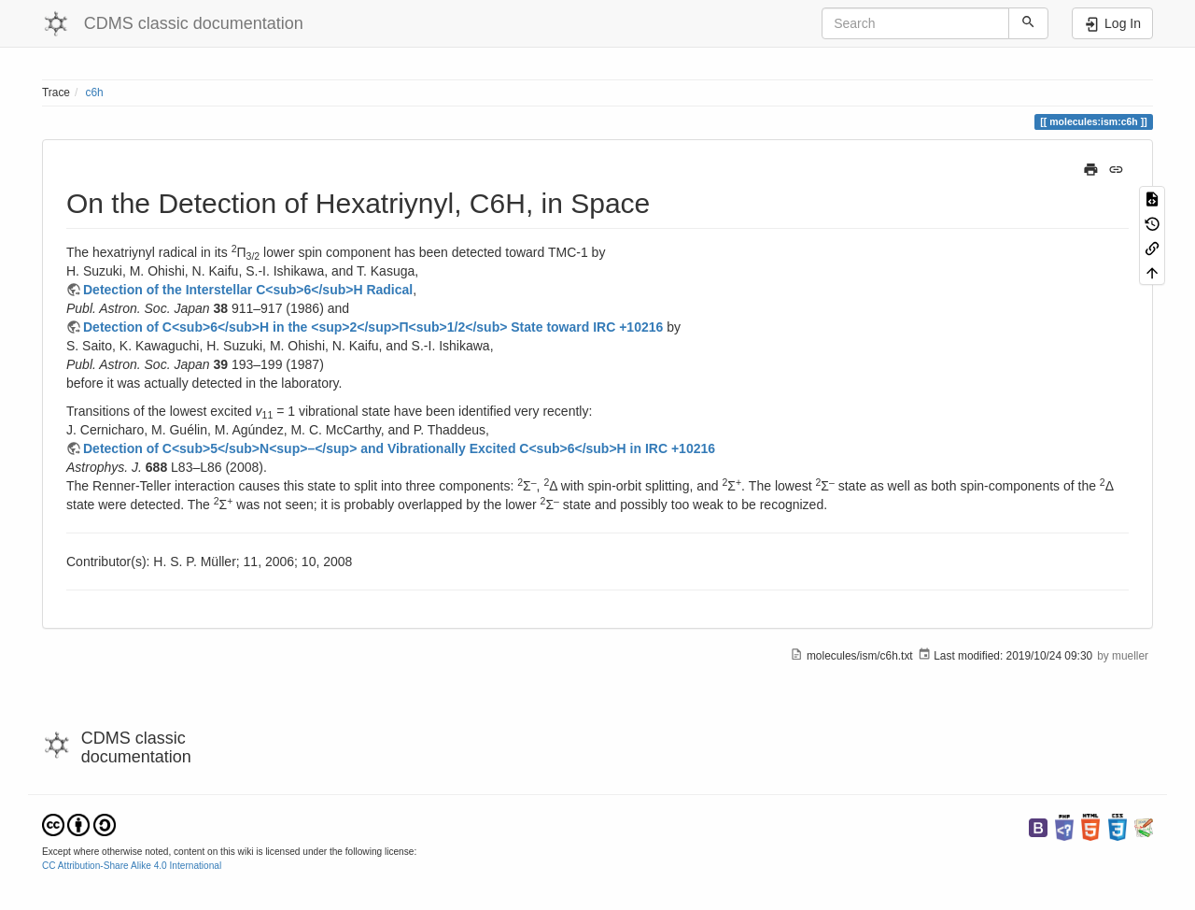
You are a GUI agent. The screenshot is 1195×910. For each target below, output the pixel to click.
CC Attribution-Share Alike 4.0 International (131, 865)
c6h (95, 92)
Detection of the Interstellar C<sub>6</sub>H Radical (248, 289)
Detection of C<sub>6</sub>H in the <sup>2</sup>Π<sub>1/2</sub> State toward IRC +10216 (373, 327)
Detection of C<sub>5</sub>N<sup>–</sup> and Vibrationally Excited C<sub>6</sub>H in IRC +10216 (399, 448)
